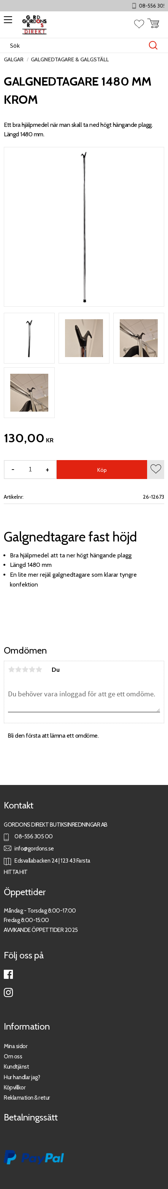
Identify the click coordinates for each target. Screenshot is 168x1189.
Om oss (13, 1056)
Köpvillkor (14, 1087)
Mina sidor (15, 1046)
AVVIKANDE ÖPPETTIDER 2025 (41, 929)
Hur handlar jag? (22, 1077)
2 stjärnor (18, 669)
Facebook (8, 974)
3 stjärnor (25, 669)
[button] (6, 22)
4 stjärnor (32, 669)
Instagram (8, 992)
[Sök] (153, 45)
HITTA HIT (16, 871)
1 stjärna (11, 669)
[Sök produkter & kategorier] (76, 45)
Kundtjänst (16, 1066)
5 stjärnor (38, 669)
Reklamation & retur (27, 1097)
